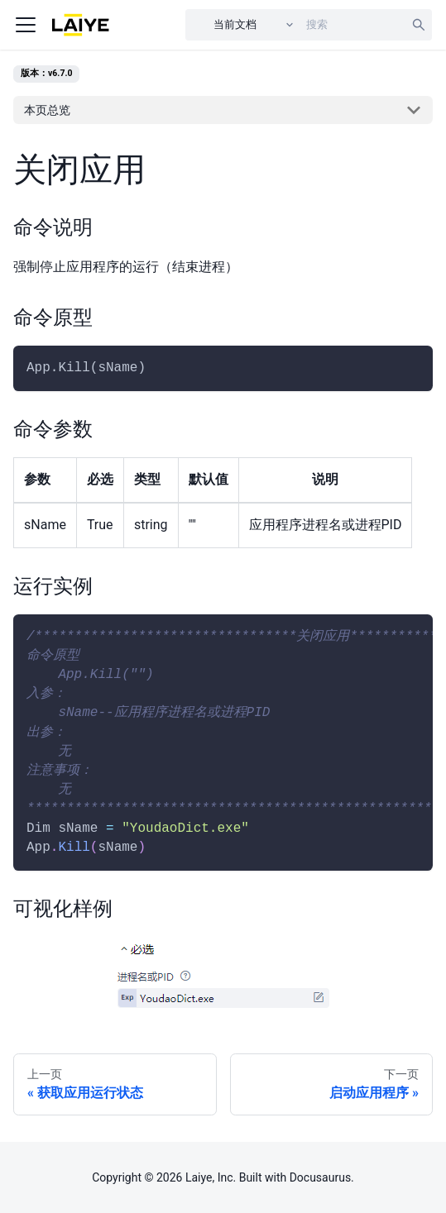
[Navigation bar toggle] (25, 24)
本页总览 (47, 110)
